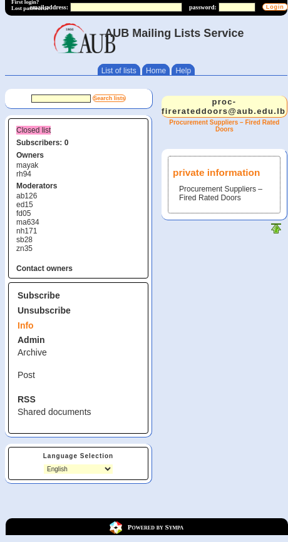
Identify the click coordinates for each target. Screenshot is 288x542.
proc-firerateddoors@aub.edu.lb (223, 106)
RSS (27, 399)
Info (26, 325)
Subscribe (39, 295)
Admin (31, 340)
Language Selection (78, 456)
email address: (48, 7)
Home (156, 70)
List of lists (118, 70)
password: (203, 7)
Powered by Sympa (155, 527)
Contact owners (44, 268)
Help (183, 70)
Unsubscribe (44, 310)
